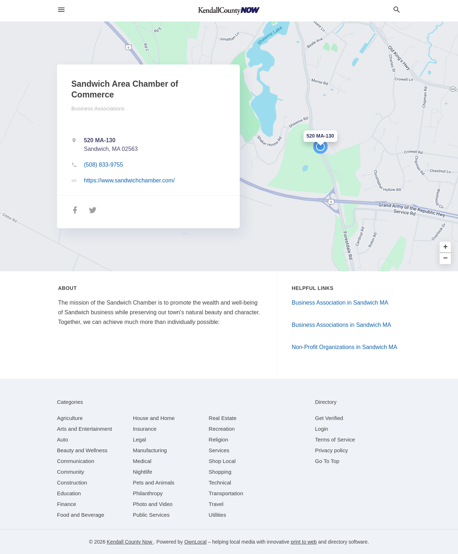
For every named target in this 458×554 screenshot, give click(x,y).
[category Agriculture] (70, 418)
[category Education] (69, 493)
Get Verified (329, 418)
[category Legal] (139, 439)
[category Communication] (75, 461)
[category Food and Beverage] (80, 515)
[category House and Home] (154, 418)
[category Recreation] (222, 429)
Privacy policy (331, 450)
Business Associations (97, 108)
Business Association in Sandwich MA (340, 303)
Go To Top (327, 461)
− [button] (445, 258)
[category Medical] (142, 461)
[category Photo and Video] (153, 504)
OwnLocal (195, 542)
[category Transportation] (226, 493)
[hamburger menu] (61, 9)
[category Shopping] (220, 472)
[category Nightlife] (142, 472)
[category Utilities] (217, 515)
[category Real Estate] (223, 418)
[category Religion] (218, 439)
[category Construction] (72, 482)
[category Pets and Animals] (154, 482)
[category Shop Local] (222, 461)
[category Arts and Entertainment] (84, 429)
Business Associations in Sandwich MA (341, 325)
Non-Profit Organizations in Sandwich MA (344, 347)
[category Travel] (216, 504)
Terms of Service (335, 439)
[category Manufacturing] (150, 450)
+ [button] (445, 247)
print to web (304, 542)
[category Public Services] (151, 515)
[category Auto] (62, 439)
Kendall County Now (130, 542)
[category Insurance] (145, 429)
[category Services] (219, 450)
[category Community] (70, 472)
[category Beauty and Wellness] (82, 450)
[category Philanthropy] (148, 493)
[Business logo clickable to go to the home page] (229, 10)
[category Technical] (220, 482)
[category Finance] (66, 504)
